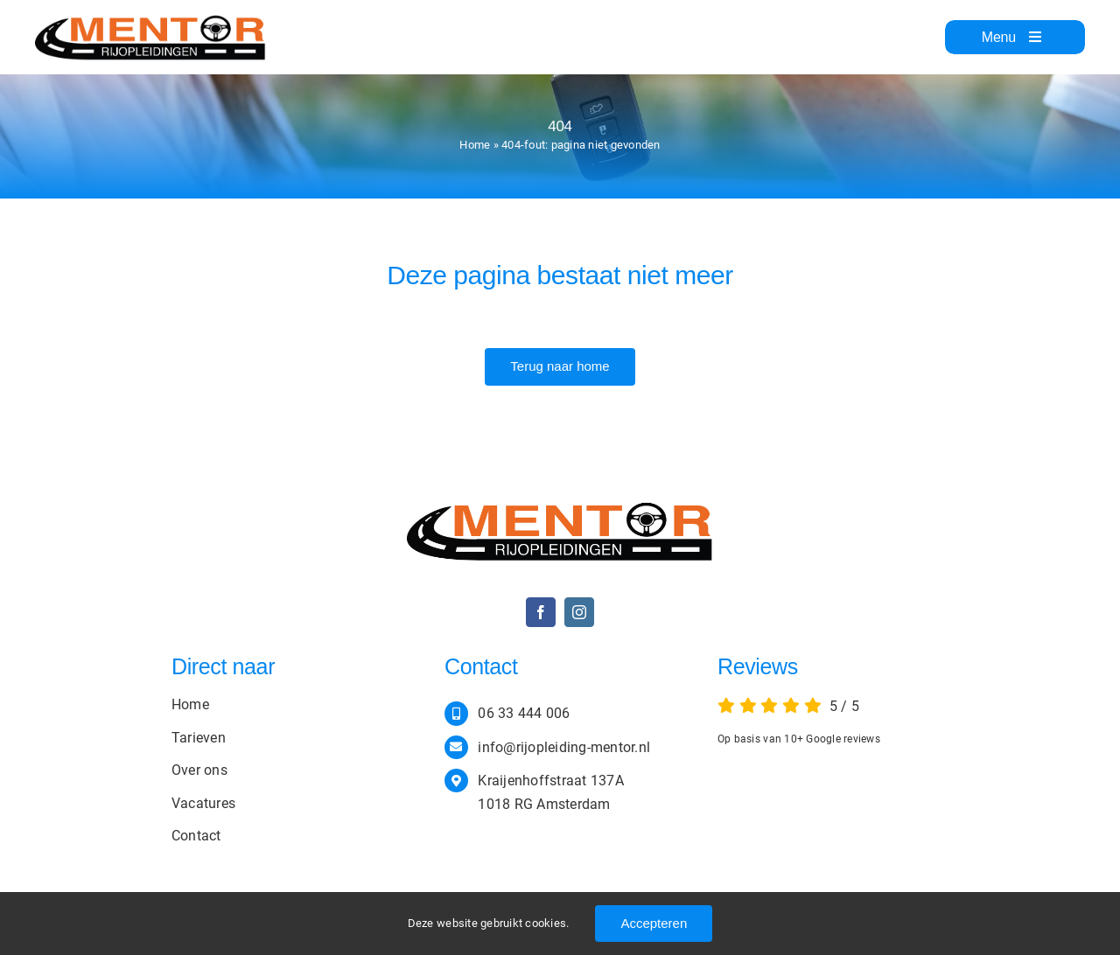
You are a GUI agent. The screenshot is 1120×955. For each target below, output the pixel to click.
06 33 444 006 (524, 713)
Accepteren (653, 923)
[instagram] (579, 612)
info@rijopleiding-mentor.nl (564, 747)
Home (474, 144)
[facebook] (541, 612)
